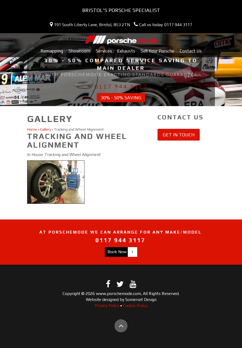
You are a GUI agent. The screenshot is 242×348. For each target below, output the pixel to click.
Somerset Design (140, 299)
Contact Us (191, 51)
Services (104, 51)
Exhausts (126, 51)
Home (32, 129)
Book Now (117, 251)
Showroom (79, 51)
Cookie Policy (135, 305)
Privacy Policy (107, 305)
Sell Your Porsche (157, 51)
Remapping (52, 51)
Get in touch (179, 134)
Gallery (45, 129)
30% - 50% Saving (121, 97)
